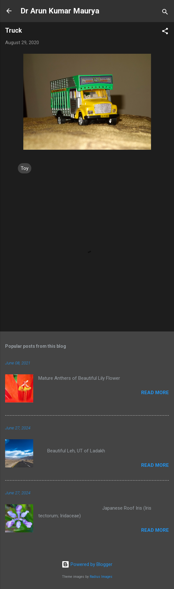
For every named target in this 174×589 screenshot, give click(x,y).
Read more (155, 392)
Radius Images (101, 577)
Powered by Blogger (87, 564)
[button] (165, 32)
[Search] (165, 13)
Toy (24, 168)
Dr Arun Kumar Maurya (59, 10)
